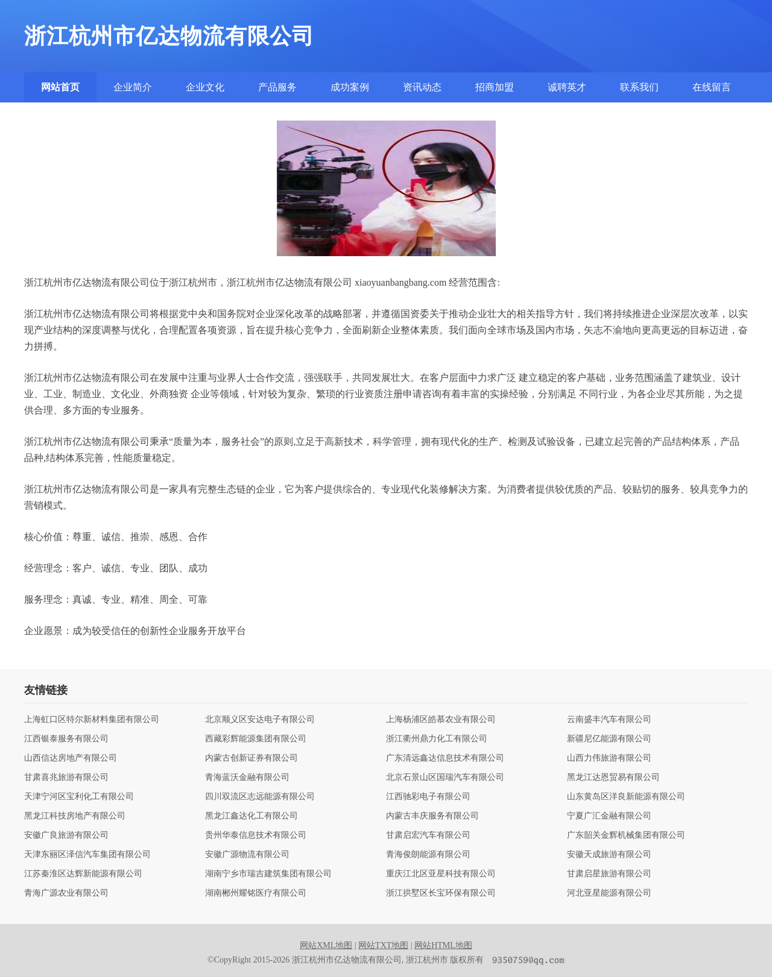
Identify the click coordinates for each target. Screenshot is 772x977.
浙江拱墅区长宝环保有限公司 (441, 893)
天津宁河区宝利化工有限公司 (79, 797)
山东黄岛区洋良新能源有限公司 (626, 797)
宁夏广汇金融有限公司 (609, 816)
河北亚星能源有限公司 (609, 893)
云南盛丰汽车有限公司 (609, 719)
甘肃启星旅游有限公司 (609, 874)
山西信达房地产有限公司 (70, 758)
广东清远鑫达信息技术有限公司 (445, 758)
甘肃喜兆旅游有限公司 (66, 777)
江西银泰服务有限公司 (66, 739)
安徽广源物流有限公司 (247, 854)
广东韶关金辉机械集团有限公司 (626, 835)
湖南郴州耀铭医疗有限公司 (255, 893)
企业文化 (205, 87)
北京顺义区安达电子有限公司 (260, 719)
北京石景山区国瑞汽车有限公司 (445, 777)
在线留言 (711, 87)
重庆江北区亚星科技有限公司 (441, 874)
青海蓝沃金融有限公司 (247, 777)
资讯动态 (422, 87)
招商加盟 (494, 87)
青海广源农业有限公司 (66, 893)
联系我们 (639, 87)
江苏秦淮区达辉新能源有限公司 (83, 874)
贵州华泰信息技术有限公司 (255, 835)
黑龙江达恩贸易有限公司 (613, 777)
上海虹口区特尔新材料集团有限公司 (91, 719)
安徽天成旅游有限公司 (609, 854)
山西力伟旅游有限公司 (609, 758)
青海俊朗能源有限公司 (428, 854)
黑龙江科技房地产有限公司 (74, 816)
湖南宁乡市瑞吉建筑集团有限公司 (268, 874)
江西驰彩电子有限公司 (428, 797)
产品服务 (277, 87)
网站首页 (60, 87)
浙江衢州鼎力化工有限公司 (436, 739)
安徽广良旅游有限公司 (66, 835)
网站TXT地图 (383, 945)
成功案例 (350, 87)
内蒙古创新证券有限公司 (251, 758)
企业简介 (132, 87)
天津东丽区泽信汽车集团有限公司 (87, 854)
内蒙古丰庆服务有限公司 (432, 816)
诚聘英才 (567, 87)
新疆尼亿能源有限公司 (609, 739)
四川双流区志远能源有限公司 (260, 797)
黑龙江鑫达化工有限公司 (251, 816)
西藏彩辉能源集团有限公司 (255, 739)
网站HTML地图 (443, 945)
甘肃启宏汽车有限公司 (428, 835)
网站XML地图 (326, 945)
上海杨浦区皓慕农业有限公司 (441, 719)
